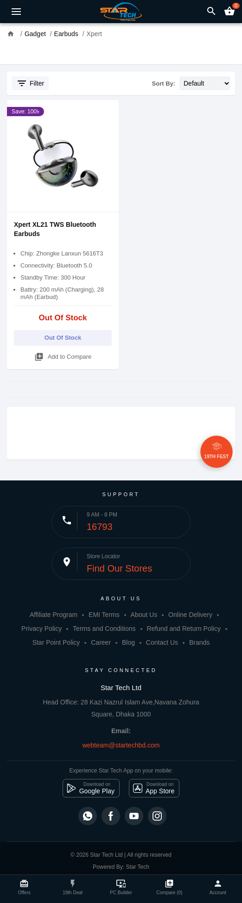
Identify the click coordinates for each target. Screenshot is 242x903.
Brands (199, 642)
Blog (128, 642)
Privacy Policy (41, 628)
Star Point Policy (56, 642)
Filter (30, 83)
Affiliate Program (53, 614)
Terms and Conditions (104, 628)
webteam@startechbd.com (121, 745)
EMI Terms (104, 614)
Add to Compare (63, 355)
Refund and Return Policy (183, 628)
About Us (144, 614)
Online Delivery (190, 614)
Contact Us (162, 642)
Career (101, 642)
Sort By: (164, 83)
